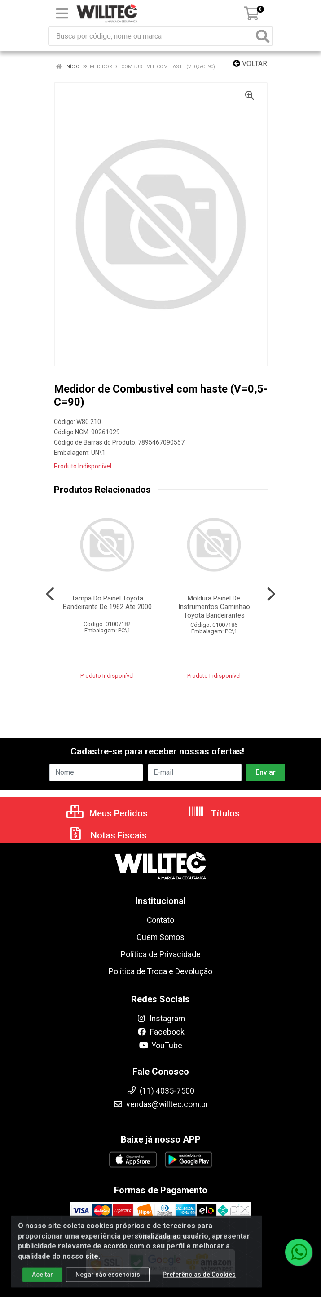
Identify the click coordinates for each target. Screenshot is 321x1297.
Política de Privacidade (161, 954)
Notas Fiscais (107, 835)
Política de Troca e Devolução (160, 971)
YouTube (160, 1045)
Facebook (161, 1032)
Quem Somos (160, 937)
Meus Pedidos (107, 813)
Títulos (214, 813)
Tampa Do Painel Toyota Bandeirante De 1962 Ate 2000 (107, 602)
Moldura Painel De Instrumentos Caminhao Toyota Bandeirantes (214, 606)
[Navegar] (50, 594)
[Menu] (62, 13)
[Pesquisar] (262, 36)
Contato (160, 920)
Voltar (250, 63)
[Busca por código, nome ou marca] (151, 36)
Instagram (160, 1018)
